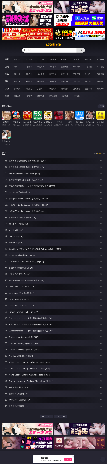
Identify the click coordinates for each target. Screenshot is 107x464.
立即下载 (68, 459)
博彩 (7, 59)
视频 (7, 66)
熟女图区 (88, 81)
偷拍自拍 (28, 74)
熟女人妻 (64, 67)
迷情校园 (64, 89)
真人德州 (28, 59)
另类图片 (100, 81)
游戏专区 (52, 59)
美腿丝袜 (64, 81)
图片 (7, 81)
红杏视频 (64, 96)
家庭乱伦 (28, 89)
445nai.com (53, 45)
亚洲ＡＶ (17, 67)
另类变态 (100, 74)
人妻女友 (40, 89)
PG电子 (17, 59)
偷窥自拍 (17, 81)
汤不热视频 (53, 96)
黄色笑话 (88, 89)
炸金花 (76, 59)
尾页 (64, 416)
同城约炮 (17, 96)
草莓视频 (40, 96)
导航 (7, 96)
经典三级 (76, 74)
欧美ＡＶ (40, 67)
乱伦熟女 (88, 74)
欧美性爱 (52, 74)
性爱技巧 (100, 89)
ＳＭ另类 (100, 67)
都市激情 (17, 89)
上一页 (50, 416)
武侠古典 (52, 89)
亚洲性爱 (17, 74)
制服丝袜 (64, 74)
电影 (7, 74)
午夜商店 (28, 96)
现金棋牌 (88, 59)
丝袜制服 (76, 67)
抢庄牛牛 (100, 59)
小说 (7, 88)
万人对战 (40, 59)
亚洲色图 (28, 81)
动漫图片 (52, 81)
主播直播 (88, 67)
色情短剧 (76, 96)
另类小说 (76, 89)
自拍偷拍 (28, 67)
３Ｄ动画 (52, 67)
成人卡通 (40, 74)
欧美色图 (40, 81)
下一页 (57, 416)
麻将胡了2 (64, 59)
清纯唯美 (76, 81)
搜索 (80, 50)
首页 (42, 416)
